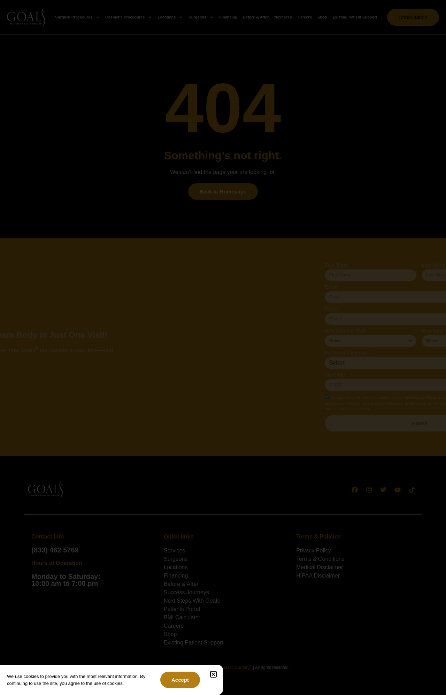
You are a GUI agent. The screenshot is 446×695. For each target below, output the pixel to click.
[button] (213, 674)
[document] (223, 347)
